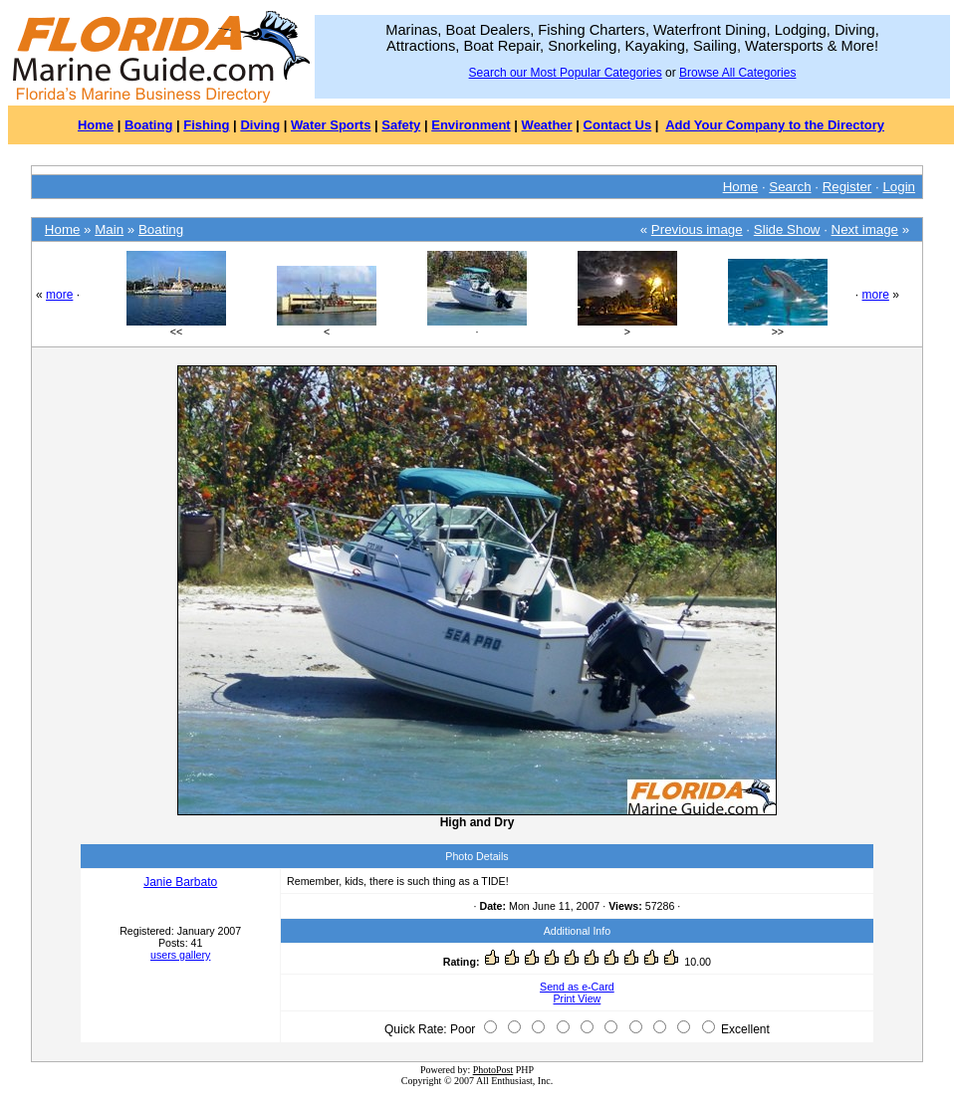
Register (847, 186)
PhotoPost (493, 1069)
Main (109, 229)
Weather (547, 124)
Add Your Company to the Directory (774, 124)
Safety (400, 124)
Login (898, 186)
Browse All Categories (737, 73)
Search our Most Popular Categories (565, 73)
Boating (148, 124)
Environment (470, 124)
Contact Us (618, 124)
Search (790, 186)
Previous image (697, 229)
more (59, 295)
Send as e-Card (577, 987)
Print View (577, 998)
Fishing (206, 124)
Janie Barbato (180, 882)
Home (96, 124)
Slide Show (787, 229)
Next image (865, 229)
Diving (260, 124)
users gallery (180, 955)
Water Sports (330, 124)
